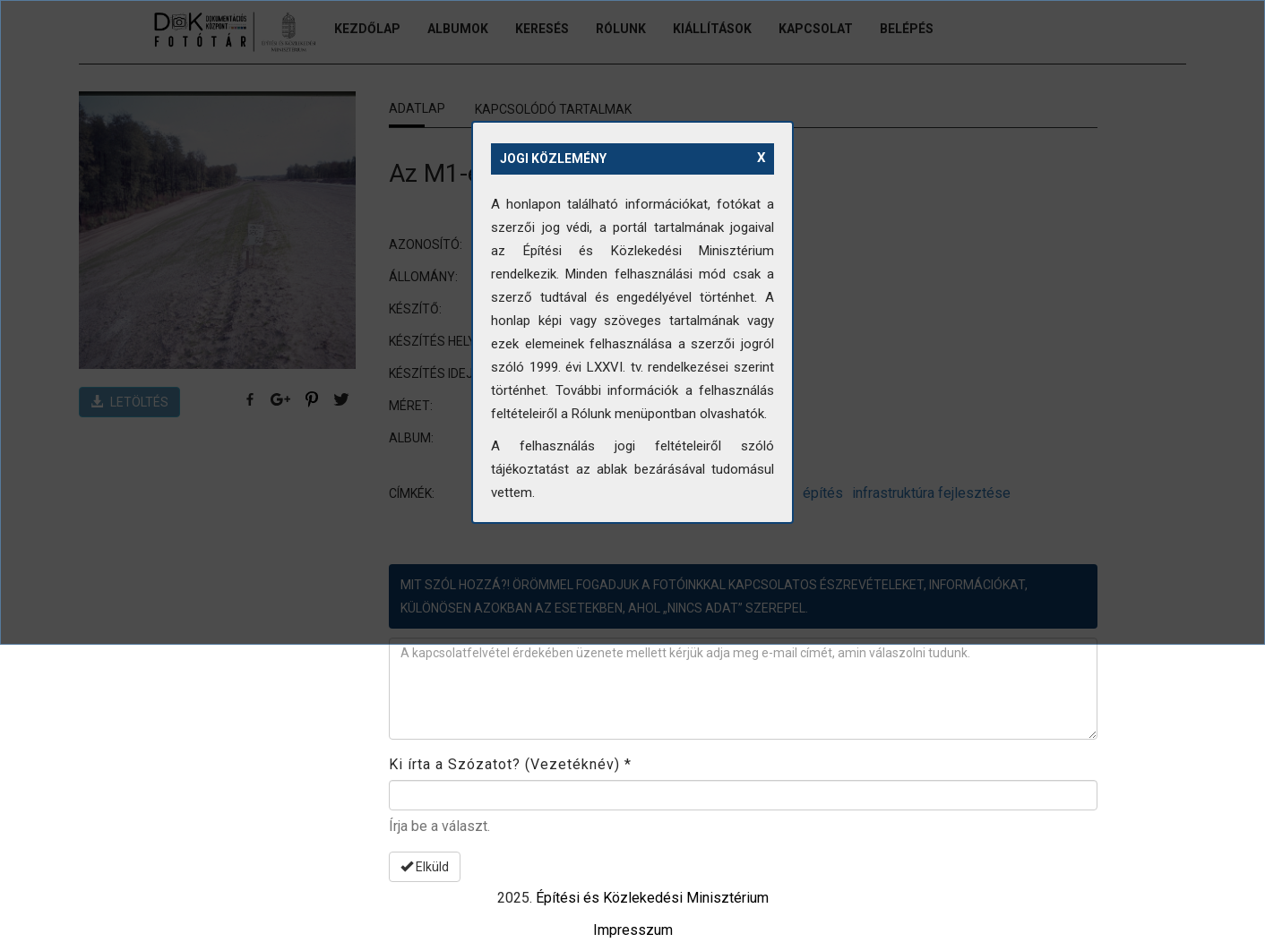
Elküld (424, 867)
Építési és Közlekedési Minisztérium (652, 897)
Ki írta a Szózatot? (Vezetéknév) (510, 764)
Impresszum (633, 929)
